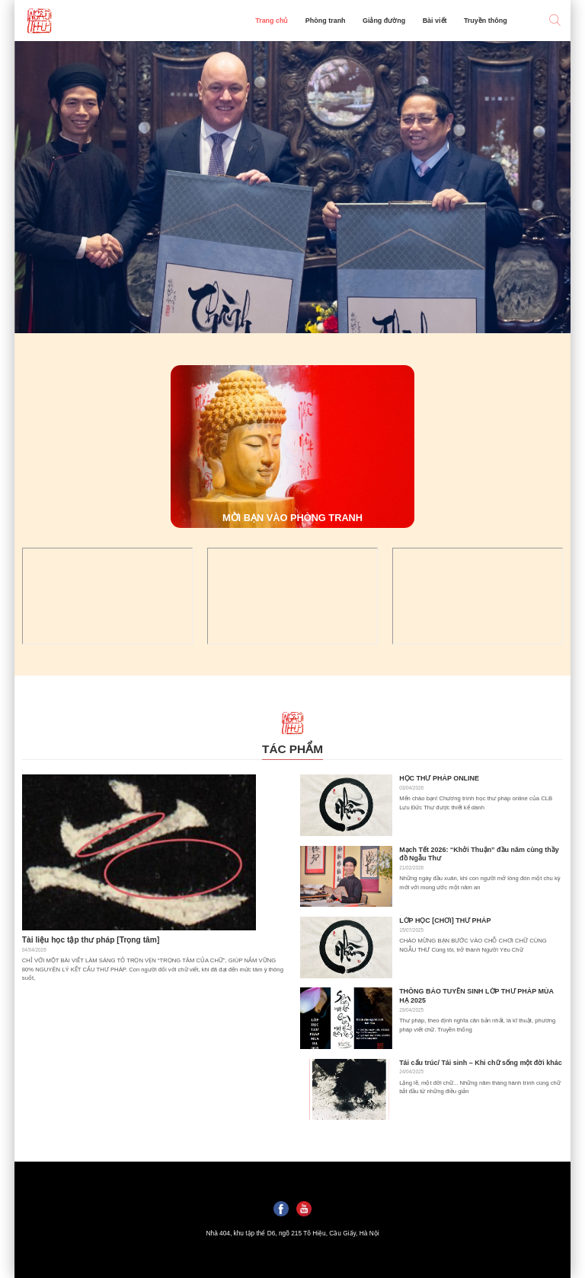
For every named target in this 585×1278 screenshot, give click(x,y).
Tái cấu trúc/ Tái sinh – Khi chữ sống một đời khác (480, 1063)
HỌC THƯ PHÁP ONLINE (439, 778)
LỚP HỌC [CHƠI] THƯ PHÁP (445, 920)
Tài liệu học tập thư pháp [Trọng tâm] (91, 940)
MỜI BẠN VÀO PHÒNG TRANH (292, 517)
